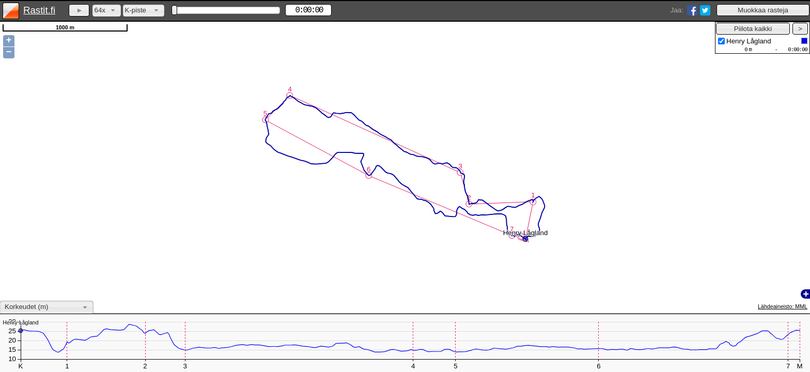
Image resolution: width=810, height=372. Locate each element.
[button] (762, 10)
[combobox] (106, 11)
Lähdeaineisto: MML (782, 306)
